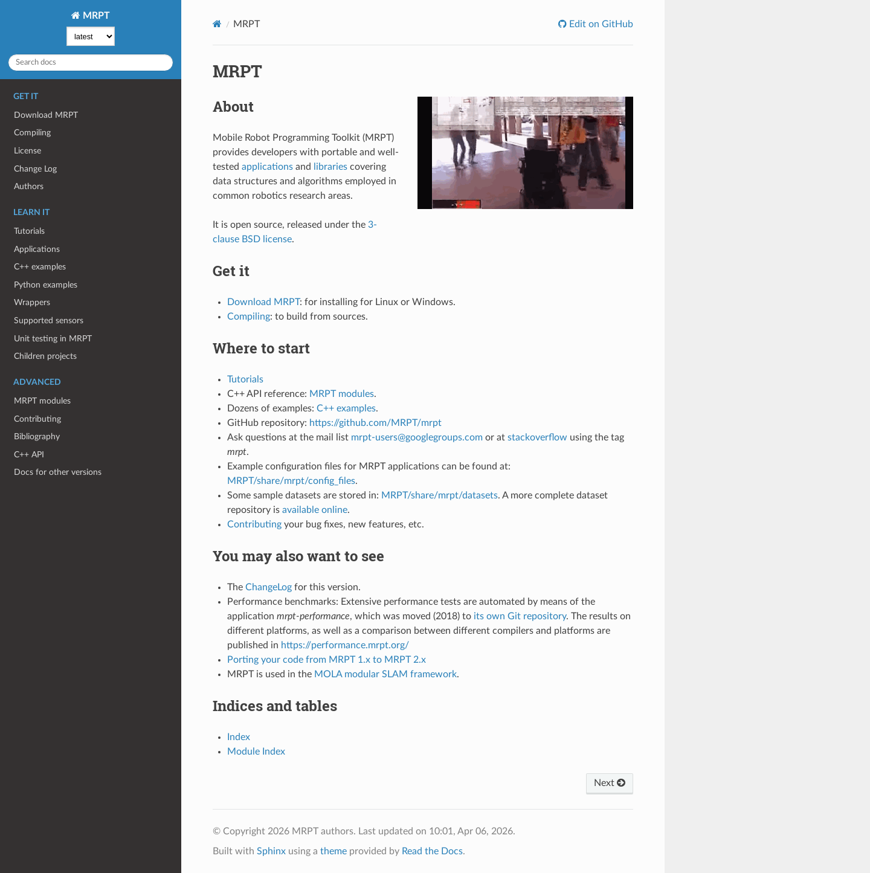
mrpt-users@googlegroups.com (417, 437)
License (27, 150)
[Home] (217, 24)
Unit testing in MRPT (53, 338)
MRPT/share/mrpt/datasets (439, 495)
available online (314, 510)
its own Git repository (520, 616)
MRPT (95, 16)
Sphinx (271, 851)
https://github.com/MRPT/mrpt (375, 423)
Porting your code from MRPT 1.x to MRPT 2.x (326, 660)
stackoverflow (537, 437)
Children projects (45, 356)
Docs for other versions (58, 472)
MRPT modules (42, 400)
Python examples (45, 284)
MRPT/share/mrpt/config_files (291, 481)
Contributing (37, 419)
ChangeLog (268, 587)
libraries (330, 167)
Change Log (35, 168)
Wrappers (32, 302)
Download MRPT (46, 115)
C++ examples (40, 266)
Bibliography (37, 436)
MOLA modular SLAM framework (385, 674)
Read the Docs (432, 851)
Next (609, 783)
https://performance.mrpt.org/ (345, 645)
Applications (37, 249)
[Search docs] (90, 62)
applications (267, 167)
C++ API (29, 454)
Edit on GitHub (600, 24)
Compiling (32, 132)
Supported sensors (48, 320)
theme (333, 851)
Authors (29, 186)
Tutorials (29, 231)
